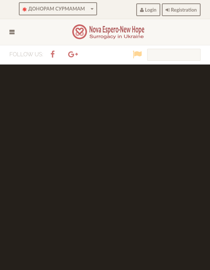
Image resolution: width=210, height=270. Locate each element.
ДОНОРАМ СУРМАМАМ (57, 9)
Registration (181, 10)
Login (148, 10)
